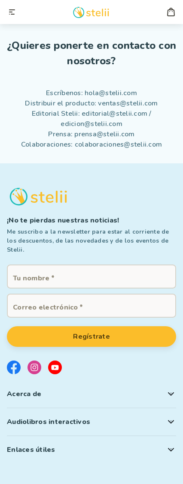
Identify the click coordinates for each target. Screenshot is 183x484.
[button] (91, 394)
